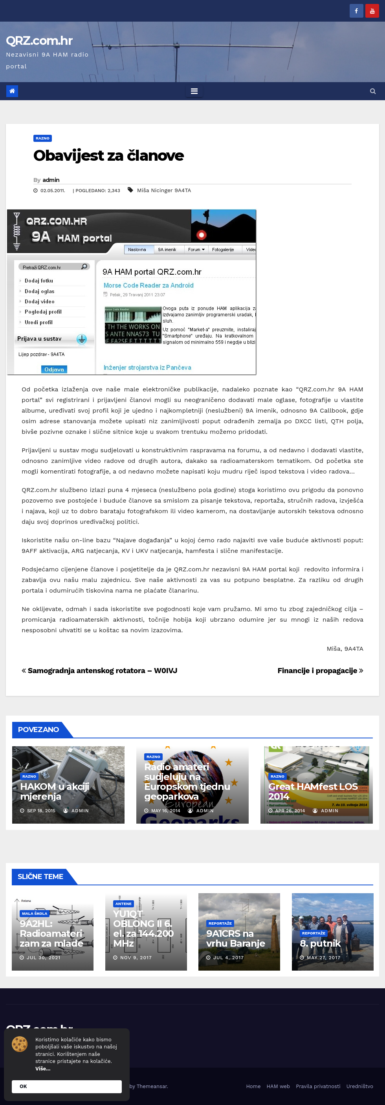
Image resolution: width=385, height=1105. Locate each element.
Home (253, 1086)
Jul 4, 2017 (228, 957)
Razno (43, 138)
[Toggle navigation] (194, 91)
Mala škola (34, 913)
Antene (123, 903)
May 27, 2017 (323, 957)
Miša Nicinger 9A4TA (164, 190)
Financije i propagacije (320, 670)
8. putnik (319, 943)
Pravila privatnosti (318, 1086)
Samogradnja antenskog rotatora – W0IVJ (99, 670)
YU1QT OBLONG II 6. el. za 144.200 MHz (143, 928)
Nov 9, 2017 (136, 957)
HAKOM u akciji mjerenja (54, 791)
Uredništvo (359, 1086)
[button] (373, 91)
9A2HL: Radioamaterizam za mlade (51, 933)
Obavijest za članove (108, 155)
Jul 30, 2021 (43, 957)
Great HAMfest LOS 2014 (313, 791)
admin (51, 180)
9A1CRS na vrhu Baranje (235, 938)
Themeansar (152, 1086)
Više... (42, 1069)
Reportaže (220, 923)
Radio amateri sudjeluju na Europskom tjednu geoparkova (187, 781)
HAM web (278, 1086)
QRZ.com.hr (39, 40)
